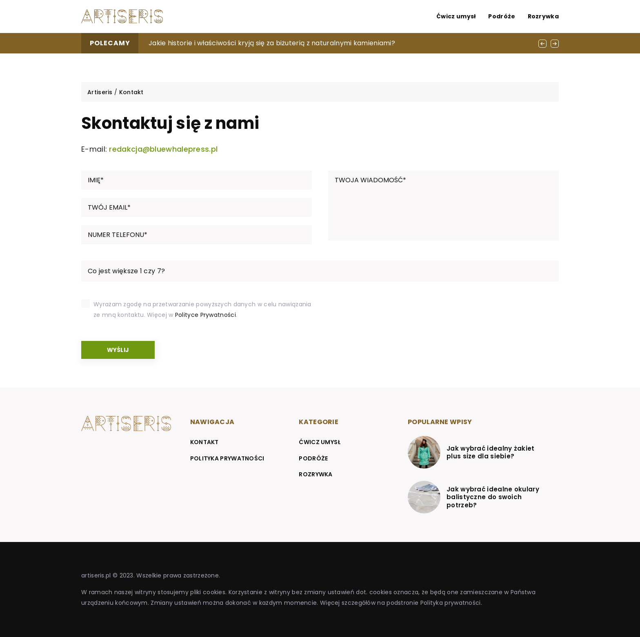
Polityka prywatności (227, 458)
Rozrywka (543, 16)
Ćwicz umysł (456, 16)
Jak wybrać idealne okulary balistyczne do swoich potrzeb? (493, 497)
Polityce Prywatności (205, 315)
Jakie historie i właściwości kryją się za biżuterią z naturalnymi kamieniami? (272, 43)
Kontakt (204, 442)
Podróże (501, 16)
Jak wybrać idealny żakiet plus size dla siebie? (491, 452)
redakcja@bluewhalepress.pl (163, 149)
